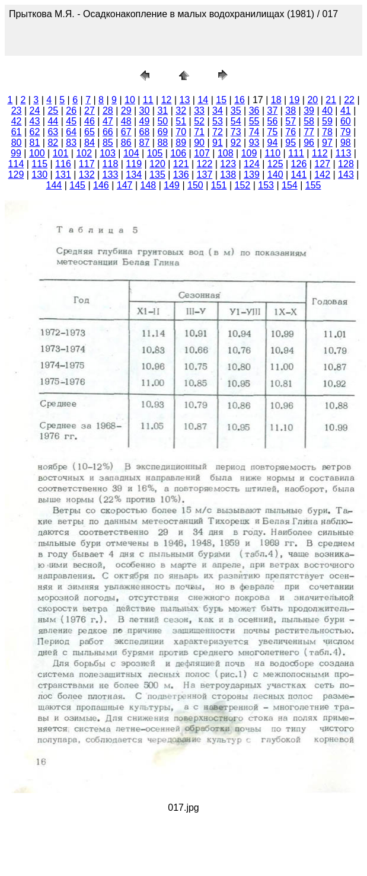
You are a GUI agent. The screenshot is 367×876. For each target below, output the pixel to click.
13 (185, 100)
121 (181, 164)
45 (71, 121)
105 (155, 153)
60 (345, 121)
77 (309, 132)
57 (290, 121)
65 (89, 132)
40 (327, 110)
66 (108, 132)
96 (309, 143)
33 (199, 110)
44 (52, 121)
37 (272, 110)
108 (226, 153)
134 (134, 175)
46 (89, 121)
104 (131, 153)
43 (35, 121)
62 (35, 132)
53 (217, 121)
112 (320, 153)
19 (294, 100)
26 (71, 110)
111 (296, 153)
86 (126, 143)
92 (236, 143)
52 (199, 121)
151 (219, 185)
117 (87, 164)
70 (180, 132)
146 (101, 185)
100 (37, 153)
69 (162, 132)
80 (16, 143)
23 (16, 110)
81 (35, 143)
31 (162, 110)
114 (16, 164)
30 (144, 110)
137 (205, 175)
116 (63, 164)
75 (272, 132)
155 (313, 185)
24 (35, 110)
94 (272, 143)
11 (148, 100)
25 (52, 110)
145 (77, 185)
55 (254, 121)
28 (108, 110)
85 (108, 143)
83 (71, 143)
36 (254, 110)
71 (199, 132)
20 (312, 100)
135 (157, 175)
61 (16, 132)
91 (217, 143)
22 (349, 100)
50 (162, 121)
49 (144, 121)
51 (180, 121)
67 (126, 132)
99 (16, 153)
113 (344, 153)
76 (290, 132)
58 (309, 121)
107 (202, 153)
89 (180, 143)
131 (63, 175)
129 (16, 175)
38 (290, 110)
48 (126, 121)
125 (275, 164)
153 (266, 185)
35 (236, 110)
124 (252, 164)
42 (16, 121)
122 (205, 164)
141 (299, 175)
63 (52, 132)
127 (322, 164)
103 (108, 153)
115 (39, 164)
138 (228, 175)
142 (322, 175)
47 (108, 121)
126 (299, 164)
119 (134, 164)
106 (178, 153)
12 (166, 100)
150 (195, 185)
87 (144, 143)
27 (89, 110)
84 (89, 143)
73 (236, 132)
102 (84, 153)
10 (130, 100)
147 (125, 185)
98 (345, 143)
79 (345, 132)
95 (290, 143)
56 (272, 121)
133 (111, 175)
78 (327, 132)
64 (71, 132)
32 (180, 110)
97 (327, 143)
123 (228, 164)
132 (87, 175)
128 (346, 164)
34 (217, 110)
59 (327, 121)
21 (330, 100)
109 (249, 153)
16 (239, 100)
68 (144, 132)
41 (345, 110)
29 (126, 110)
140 (275, 175)
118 (111, 164)
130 (39, 175)
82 (52, 143)
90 (199, 143)
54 (236, 121)
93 (254, 143)
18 (276, 100)
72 (217, 132)
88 (162, 143)
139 (252, 175)
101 (61, 153)
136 (181, 175)
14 (202, 100)
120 (157, 164)
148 (149, 185)
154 (290, 185)
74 (254, 132)
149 (172, 185)
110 (272, 153)
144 (54, 185)
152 (243, 185)
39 (309, 110)
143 (346, 175)
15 (221, 100)
